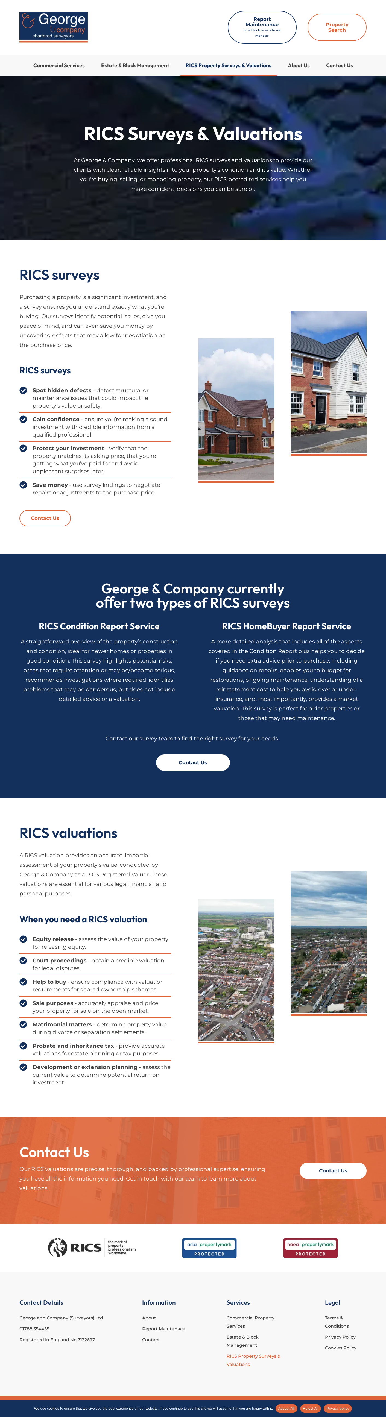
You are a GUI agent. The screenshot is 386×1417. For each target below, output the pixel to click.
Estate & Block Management (135, 65)
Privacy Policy (340, 1337)
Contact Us (339, 65)
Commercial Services (59, 65)
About (149, 1318)
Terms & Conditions (337, 1322)
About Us (299, 65)
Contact (151, 1339)
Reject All (310, 1408)
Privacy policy (337, 1408)
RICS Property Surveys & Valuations (228, 65)
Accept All (286, 1408)
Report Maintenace (163, 1328)
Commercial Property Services (250, 1322)
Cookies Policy (340, 1348)
